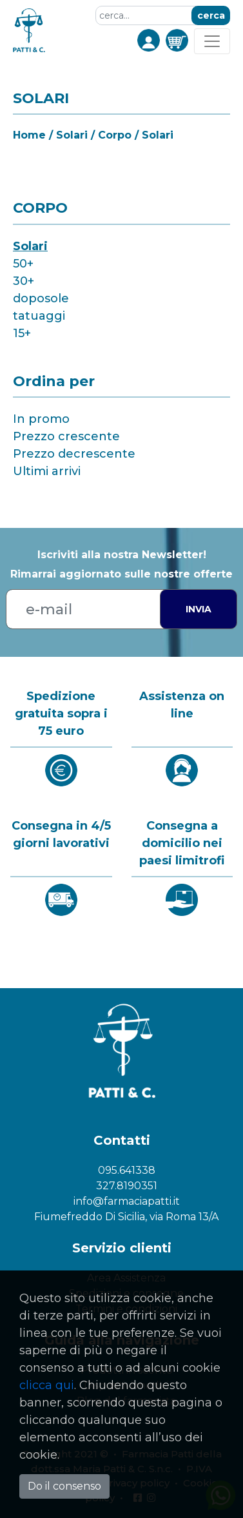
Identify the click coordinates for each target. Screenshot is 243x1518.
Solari (30, 246)
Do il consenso (64, 1486)
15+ (22, 333)
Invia (198, 609)
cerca (211, 15)
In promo (41, 419)
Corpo (114, 135)
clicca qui (46, 1385)
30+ (23, 281)
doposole (41, 298)
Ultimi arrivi (47, 471)
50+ (23, 264)
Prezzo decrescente (74, 454)
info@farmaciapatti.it (126, 1201)
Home (29, 135)
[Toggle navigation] (212, 41)
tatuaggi (39, 316)
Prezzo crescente (66, 436)
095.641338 (126, 1170)
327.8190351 (126, 1186)
